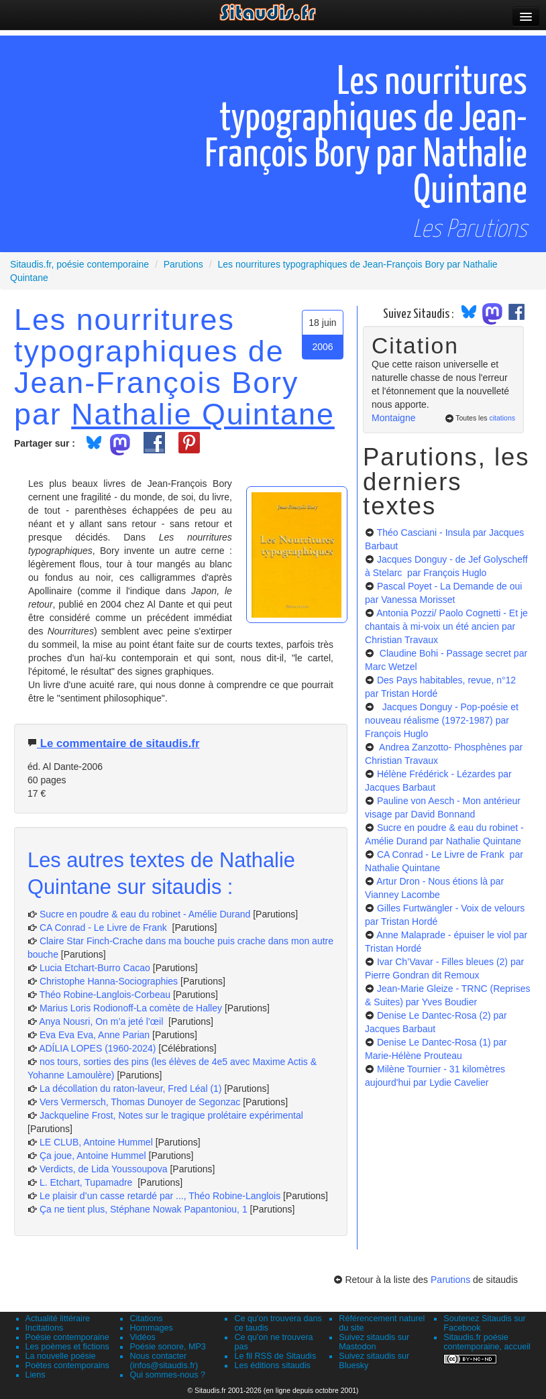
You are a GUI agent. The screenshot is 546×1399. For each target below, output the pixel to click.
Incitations (44, 1328)
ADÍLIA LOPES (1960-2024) (97, 1048)
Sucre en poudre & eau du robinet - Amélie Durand (145, 914)
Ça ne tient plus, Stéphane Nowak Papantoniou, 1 (144, 1209)
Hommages (150, 1328)
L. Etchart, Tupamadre (87, 1182)
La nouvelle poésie (60, 1356)
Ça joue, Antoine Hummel (93, 1155)
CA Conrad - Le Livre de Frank (105, 927)
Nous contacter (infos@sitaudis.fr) (163, 1360)
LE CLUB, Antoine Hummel (96, 1142)
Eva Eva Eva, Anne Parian (95, 1034)
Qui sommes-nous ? (167, 1375)
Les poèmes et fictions (67, 1346)
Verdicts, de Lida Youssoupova (104, 1169)
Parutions (450, 1279)
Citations (145, 1318)
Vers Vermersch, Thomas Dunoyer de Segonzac (141, 1102)
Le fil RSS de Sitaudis (275, 1356)
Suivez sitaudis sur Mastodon (374, 1342)
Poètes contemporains (67, 1365)
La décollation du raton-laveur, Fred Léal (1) (131, 1088)
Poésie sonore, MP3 (167, 1346)
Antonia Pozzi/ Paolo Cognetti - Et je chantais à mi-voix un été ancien (446, 626)
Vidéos (142, 1337)
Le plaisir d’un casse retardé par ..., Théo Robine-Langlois (160, 1195)
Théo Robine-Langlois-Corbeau (105, 994)
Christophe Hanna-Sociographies (109, 981)
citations (502, 418)
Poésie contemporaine (67, 1337)
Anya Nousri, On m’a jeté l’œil (102, 1021)
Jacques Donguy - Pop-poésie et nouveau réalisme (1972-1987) (441, 720)
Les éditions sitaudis (272, 1365)
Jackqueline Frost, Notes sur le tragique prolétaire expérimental (171, 1115)
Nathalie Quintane (203, 414)
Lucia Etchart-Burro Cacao (95, 967)
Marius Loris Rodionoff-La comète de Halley (131, 1008)
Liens (35, 1375)
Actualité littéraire (58, 1318)
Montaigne (393, 417)
